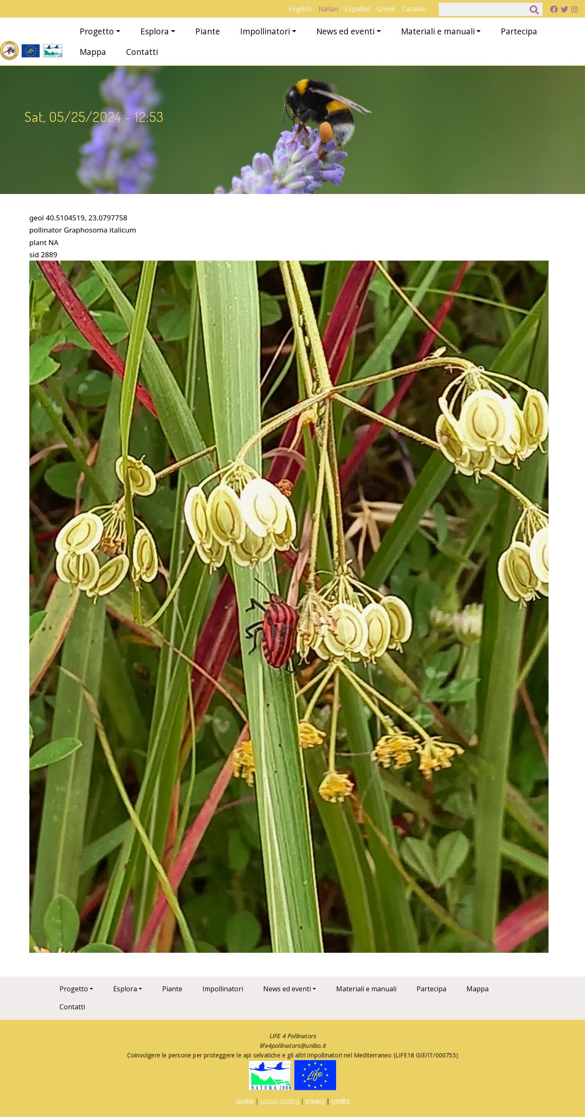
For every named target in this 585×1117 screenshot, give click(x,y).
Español (357, 8)
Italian (328, 8)
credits (340, 1101)
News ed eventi (345, 31)
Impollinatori (265, 31)
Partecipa (519, 31)
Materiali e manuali (438, 31)
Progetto (97, 31)
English (300, 8)
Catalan (414, 8)
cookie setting (279, 1101)
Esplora (154, 31)
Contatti (142, 51)
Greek (386, 8)
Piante (207, 31)
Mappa (93, 51)
